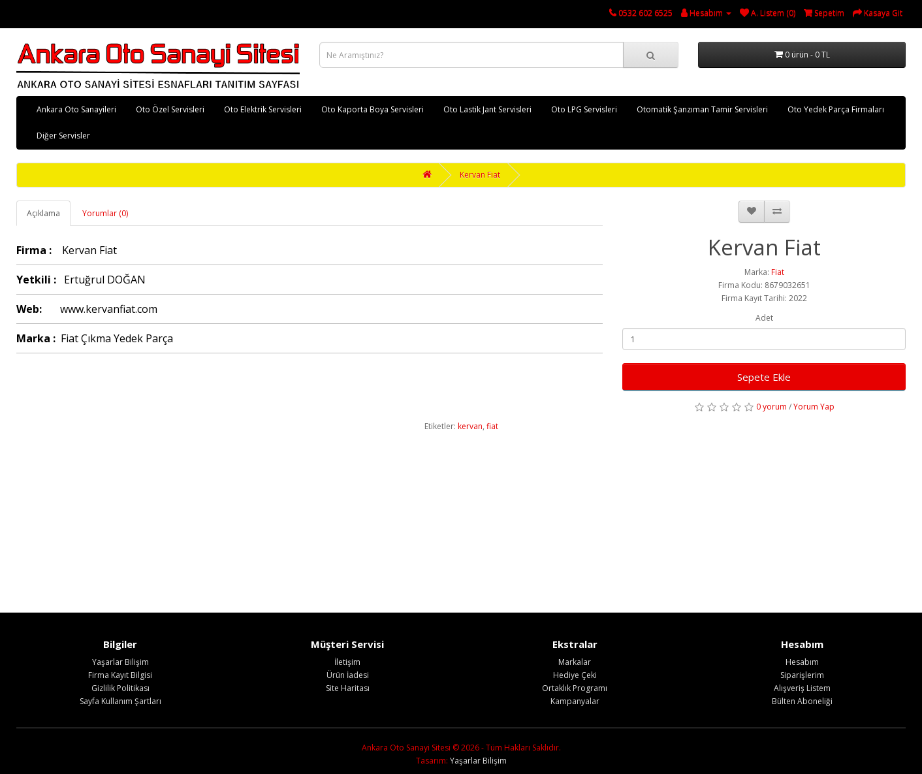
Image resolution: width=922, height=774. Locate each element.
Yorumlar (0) (105, 213)
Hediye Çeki (575, 675)
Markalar (574, 662)
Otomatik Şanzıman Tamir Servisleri (702, 109)
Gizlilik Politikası (120, 688)
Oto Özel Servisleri (170, 109)
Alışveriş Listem (802, 688)
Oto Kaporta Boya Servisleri (372, 109)
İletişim (347, 662)
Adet (764, 317)
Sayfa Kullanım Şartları (120, 701)
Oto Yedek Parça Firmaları (835, 109)
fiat (492, 426)
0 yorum (771, 406)
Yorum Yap (814, 406)
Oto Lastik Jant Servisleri (487, 109)
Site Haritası (348, 688)
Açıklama (43, 213)
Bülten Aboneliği (802, 701)
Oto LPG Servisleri (584, 109)
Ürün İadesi (347, 675)
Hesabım (802, 662)
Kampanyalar (574, 701)
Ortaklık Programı (574, 688)
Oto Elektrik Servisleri (263, 109)
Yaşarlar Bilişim (120, 662)
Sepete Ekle (764, 376)
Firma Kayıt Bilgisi (120, 675)
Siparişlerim (802, 675)
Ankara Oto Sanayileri (76, 109)
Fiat (777, 272)
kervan (470, 426)
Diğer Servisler (63, 135)
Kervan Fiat (480, 174)
